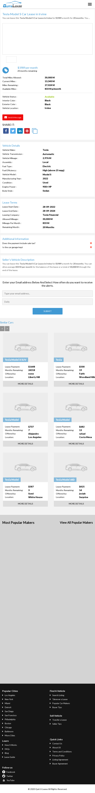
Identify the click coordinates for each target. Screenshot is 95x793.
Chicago (7, 727)
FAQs (6, 749)
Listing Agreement (59, 759)
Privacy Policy (57, 755)
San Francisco (9, 715)
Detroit (6, 707)
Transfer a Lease (58, 720)
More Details (25, 383)
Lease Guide (8, 757)
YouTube (8, 780)
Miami (6, 703)
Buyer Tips (56, 707)
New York (7, 699)
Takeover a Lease (58, 699)
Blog (5, 753)
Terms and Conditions (61, 751)
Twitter (7, 776)
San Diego (8, 711)
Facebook (8, 772)
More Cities (8, 735)
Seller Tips (55, 724)
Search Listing (57, 695)
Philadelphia (8, 719)
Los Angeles (8, 695)
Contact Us (56, 743)
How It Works (9, 745)
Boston (6, 723)
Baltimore (7, 731)
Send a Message (12, 117)
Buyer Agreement (59, 763)
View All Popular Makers (76, 522)
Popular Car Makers (60, 703)
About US (55, 747)
